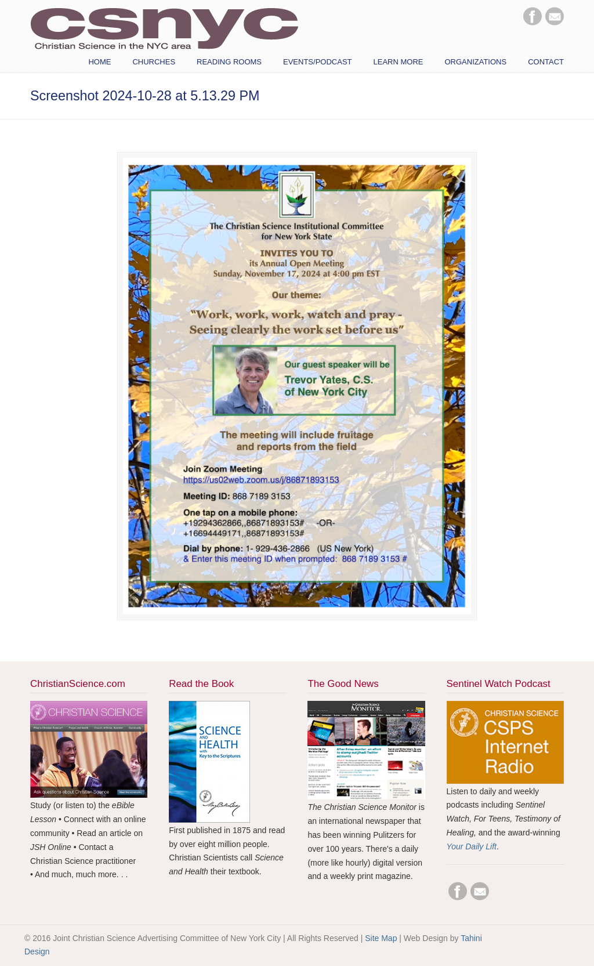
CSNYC (164, 27)
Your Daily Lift (472, 846)
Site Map (381, 938)
